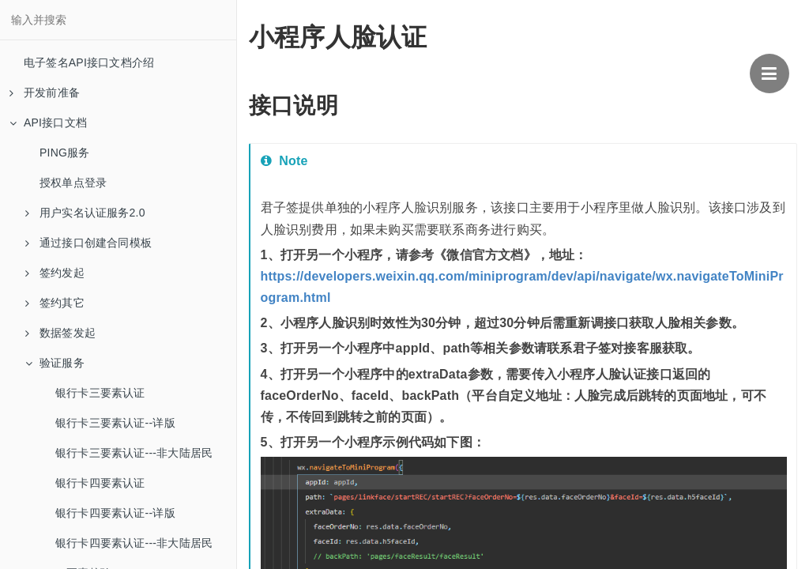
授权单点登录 (73, 182)
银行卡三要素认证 (100, 392)
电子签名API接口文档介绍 (89, 62)
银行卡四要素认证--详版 (115, 513)
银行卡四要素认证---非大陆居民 (134, 543)
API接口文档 (48, 122)
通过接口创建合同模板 (88, 242)
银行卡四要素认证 (100, 483)
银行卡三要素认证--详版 (115, 422)
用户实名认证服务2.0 (85, 212)
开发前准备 (44, 92)
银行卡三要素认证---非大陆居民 (134, 453)
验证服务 (55, 362)
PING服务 (64, 152)
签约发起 (55, 272)
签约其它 (55, 302)
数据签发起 (60, 332)
